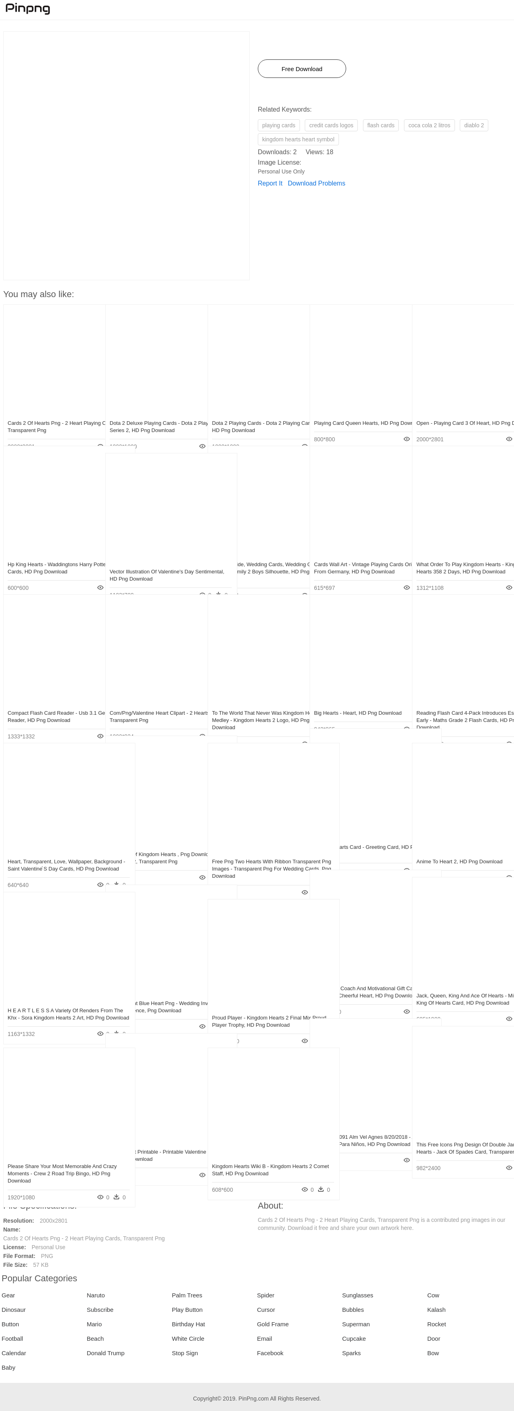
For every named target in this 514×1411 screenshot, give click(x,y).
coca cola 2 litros (429, 125)
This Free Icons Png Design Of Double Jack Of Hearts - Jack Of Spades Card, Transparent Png (461, 1137)
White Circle (188, 1338)
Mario (94, 1324)
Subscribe (100, 1309)
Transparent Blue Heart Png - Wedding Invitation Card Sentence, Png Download (155, 995)
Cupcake (354, 1338)
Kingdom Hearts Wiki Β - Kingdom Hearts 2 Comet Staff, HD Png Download (251, 1158)
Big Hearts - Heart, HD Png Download (358, 698)
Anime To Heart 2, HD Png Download (459, 847)
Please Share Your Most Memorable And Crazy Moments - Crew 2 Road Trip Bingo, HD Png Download (49, 1158)
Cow (433, 1295)
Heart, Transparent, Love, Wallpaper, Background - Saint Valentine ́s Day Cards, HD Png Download (50, 854)
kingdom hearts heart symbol (298, 139)
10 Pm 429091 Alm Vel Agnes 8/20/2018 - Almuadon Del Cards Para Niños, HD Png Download (358, 1129)
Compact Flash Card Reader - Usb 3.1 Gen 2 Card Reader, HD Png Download (52, 705)
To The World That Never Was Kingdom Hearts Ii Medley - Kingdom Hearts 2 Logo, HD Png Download (254, 705)
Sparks (351, 1353)
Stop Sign (185, 1353)
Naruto (96, 1295)
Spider (265, 1295)
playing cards (279, 125)
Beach (95, 1338)
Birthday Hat (188, 1324)
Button (10, 1324)
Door (434, 1338)
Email (264, 1338)
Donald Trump (105, 1353)
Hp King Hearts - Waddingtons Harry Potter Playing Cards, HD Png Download (50, 556)
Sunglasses (357, 1295)
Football (12, 1338)
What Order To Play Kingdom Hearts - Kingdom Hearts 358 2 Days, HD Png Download (460, 556)
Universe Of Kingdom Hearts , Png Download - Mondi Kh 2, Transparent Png (152, 846)
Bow (433, 1353)
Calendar (14, 1353)
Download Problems (316, 183)
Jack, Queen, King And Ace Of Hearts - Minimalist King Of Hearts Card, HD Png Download (461, 988)
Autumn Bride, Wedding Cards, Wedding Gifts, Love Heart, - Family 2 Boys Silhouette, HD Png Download (255, 556)
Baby (8, 1367)
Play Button (187, 1309)
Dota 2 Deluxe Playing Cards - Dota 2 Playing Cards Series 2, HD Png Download (153, 415)
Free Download (301, 68)
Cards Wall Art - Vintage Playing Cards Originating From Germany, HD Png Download (359, 556)
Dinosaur (14, 1309)
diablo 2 (474, 125)
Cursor (266, 1309)
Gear (8, 1295)
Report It (270, 183)
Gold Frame (273, 1324)
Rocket (436, 1324)
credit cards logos (331, 125)
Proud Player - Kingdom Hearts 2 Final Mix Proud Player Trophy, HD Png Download (257, 1010)
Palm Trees (187, 1295)
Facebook (270, 1353)
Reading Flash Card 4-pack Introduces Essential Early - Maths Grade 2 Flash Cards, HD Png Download (461, 705)
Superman (356, 1324)
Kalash (436, 1309)
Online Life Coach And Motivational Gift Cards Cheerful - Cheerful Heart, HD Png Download (356, 981)
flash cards (381, 125)
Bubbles (353, 1309)
